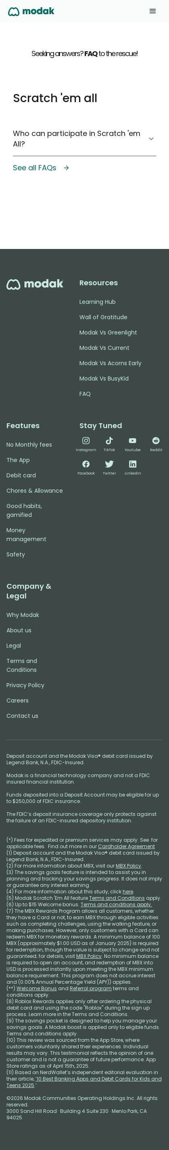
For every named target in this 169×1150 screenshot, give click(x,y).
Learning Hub (97, 302)
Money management (26, 534)
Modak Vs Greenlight (108, 332)
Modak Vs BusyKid (104, 378)
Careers (17, 700)
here (128, 891)
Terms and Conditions (21, 665)
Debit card (21, 475)
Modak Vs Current (104, 348)
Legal (13, 646)
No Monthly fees (29, 445)
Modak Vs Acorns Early (110, 363)
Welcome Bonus (37, 988)
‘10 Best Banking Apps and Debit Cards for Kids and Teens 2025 (84, 1082)
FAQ (85, 394)
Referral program (91, 988)
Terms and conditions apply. (116, 904)
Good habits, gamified (24, 510)
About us (18, 630)
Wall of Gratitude (103, 317)
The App (18, 460)
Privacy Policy (25, 685)
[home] (31, 11)
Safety (15, 554)
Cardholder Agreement (126, 846)
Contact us (22, 716)
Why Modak (22, 615)
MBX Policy (128, 865)
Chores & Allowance (34, 491)
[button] (153, 11)
